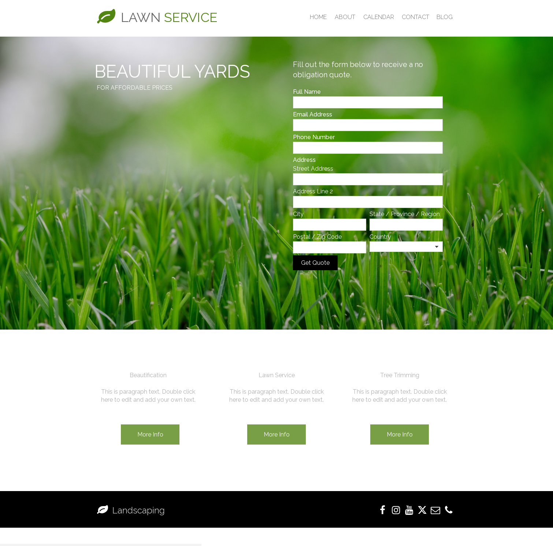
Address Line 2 (313, 191)
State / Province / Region (405, 214)
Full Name (307, 91)
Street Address (313, 168)
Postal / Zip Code (317, 236)
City (298, 214)
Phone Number (314, 137)
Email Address (312, 114)
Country (380, 236)
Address (304, 159)
